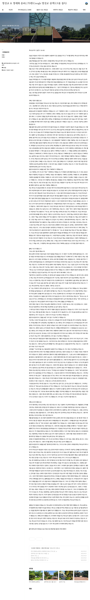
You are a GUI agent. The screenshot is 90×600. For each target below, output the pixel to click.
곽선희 (11, 10)
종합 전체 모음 (45, 548)
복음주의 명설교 (73, 10)
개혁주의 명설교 (58, 10)
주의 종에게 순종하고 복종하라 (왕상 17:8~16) (43, 551)
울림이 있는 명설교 (42, 10)
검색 (82, 3)
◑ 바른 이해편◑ (35, 548)
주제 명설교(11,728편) (24, 10)
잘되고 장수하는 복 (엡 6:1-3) (38, 560)
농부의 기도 (34, 556)
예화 (84, 10)
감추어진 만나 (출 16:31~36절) (39, 553)
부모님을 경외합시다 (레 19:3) (39, 558)
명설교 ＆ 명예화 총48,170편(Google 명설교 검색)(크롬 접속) (34, 3)
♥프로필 (4, 67)
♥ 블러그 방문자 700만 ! (8, 70)
